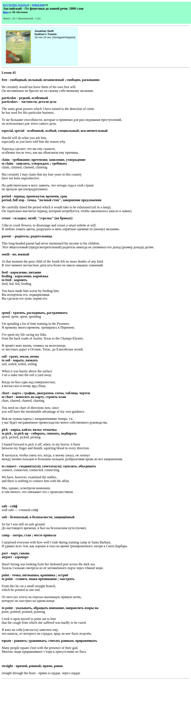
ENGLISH (38, 5)
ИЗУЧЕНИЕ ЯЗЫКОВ (16, 5)
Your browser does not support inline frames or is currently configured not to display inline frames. (34, 19)
